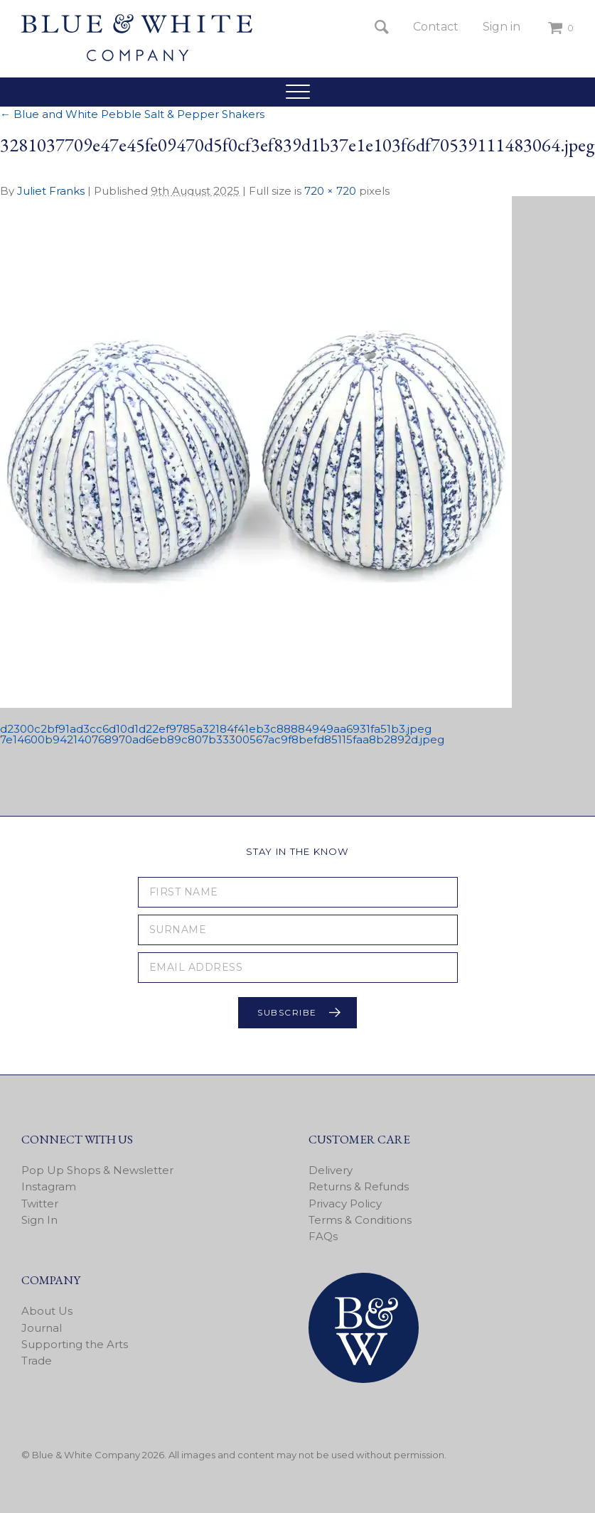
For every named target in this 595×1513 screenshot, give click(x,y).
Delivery (331, 1170)
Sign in (501, 26)
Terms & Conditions (360, 1220)
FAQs (323, 1236)
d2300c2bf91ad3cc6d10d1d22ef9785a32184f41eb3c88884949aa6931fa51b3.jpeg (215, 729)
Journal (41, 1328)
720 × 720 (330, 191)
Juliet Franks (51, 191)
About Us (47, 1311)
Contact (436, 26)
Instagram (48, 1186)
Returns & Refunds (359, 1186)
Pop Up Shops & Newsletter (97, 1170)
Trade (36, 1360)
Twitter (39, 1203)
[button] (297, 91)
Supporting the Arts (74, 1344)
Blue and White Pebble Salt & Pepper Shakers (132, 114)
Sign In (39, 1220)
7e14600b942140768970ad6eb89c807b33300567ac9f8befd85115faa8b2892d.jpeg (222, 739)
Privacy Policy (345, 1203)
